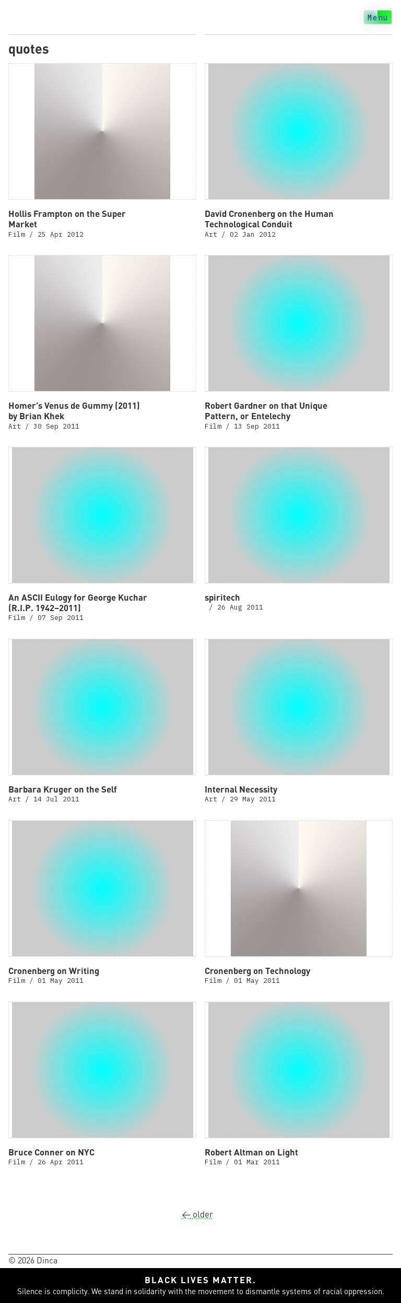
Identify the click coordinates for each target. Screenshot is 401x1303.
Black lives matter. (200, 1279)
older (197, 1214)
